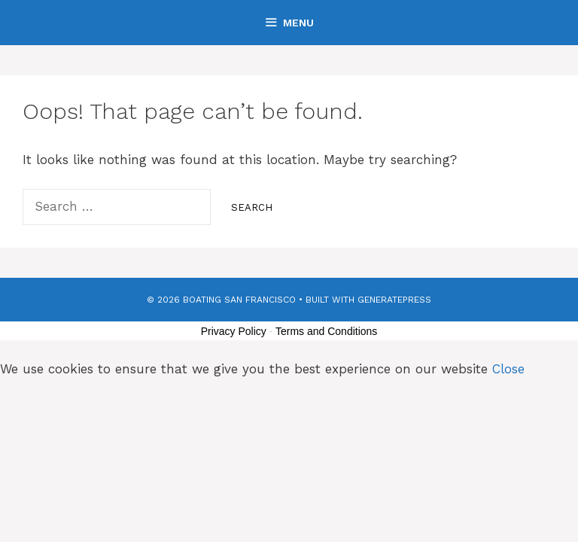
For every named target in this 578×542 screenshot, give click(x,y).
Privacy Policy (233, 331)
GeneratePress (394, 299)
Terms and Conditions (326, 331)
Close (508, 368)
